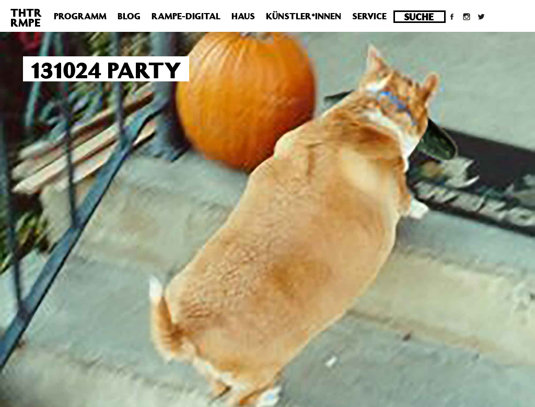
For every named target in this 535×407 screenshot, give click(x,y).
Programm (80, 16)
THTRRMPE (26, 17)
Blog (129, 16)
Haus (243, 16)
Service (369, 16)
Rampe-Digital (186, 16)
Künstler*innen (303, 16)
